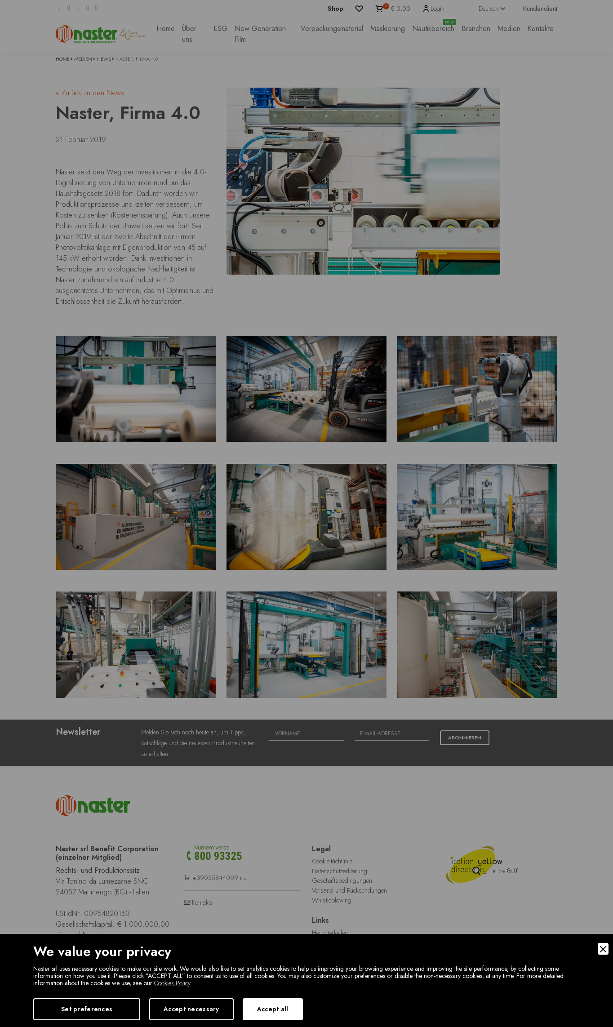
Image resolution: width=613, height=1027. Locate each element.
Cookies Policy (172, 982)
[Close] (603, 949)
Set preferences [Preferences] (86, 1009)
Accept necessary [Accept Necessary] (191, 1009)
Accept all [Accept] (273, 1009)
